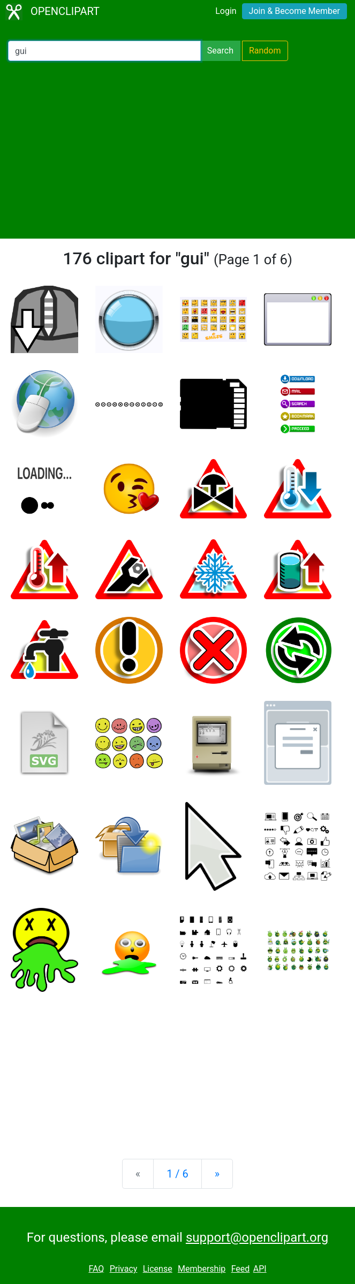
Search (220, 50)
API (260, 1269)
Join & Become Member (294, 11)
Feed (240, 1269)
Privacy (124, 1269)
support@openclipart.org (257, 1237)
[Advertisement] (177, 150)
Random (265, 50)
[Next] (217, 1174)
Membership (201, 1269)
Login (225, 11)
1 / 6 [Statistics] (177, 1173)
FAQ (96, 1269)
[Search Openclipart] (104, 51)
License (157, 1269)
